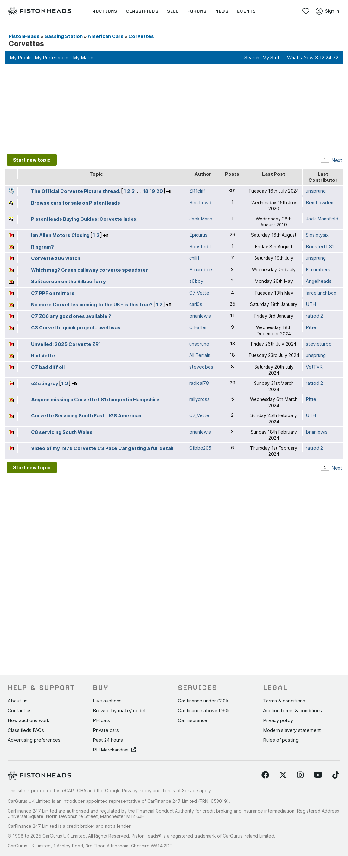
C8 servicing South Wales (62, 432)
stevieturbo (319, 344)
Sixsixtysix (317, 235)
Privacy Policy (136, 790)
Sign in (327, 11)
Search (251, 57)
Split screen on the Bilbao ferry (68, 281)
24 (328, 57)
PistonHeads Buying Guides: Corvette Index (84, 219)
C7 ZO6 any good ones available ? (71, 316)
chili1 (194, 258)
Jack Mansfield (322, 219)
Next (337, 160)
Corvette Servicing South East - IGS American (86, 416)
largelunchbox (321, 293)
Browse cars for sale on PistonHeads (75, 203)
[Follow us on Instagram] (300, 775)
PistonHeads (24, 36)
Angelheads (319, 281)
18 (145, 191)
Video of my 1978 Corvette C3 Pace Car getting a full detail (102, 448)
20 (159, 191)
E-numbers (318, 270)
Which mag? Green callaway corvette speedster (89, 270)
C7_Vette (199, 293)
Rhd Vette (43, 355)
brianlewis (200, 316)
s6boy (196, 281)
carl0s (195, 304)
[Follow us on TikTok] (335, 775)
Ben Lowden (319, 203)
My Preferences (52, 57)
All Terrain (199, 355)
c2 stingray (44, 383)
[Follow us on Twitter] (283, 775)
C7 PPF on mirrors (52, 293)
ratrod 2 (314, 316)
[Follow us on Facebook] (265, 775)
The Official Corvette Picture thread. (75, 191)
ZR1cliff (197, 191)
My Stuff (271, 57)
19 (152, 191)
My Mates (84, 57)
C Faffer (198, 327)
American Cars (105, 36)
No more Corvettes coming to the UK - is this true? (92, 304)
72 (335, 57)
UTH (311, 304)
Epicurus (198, 235)
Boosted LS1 (320, 247)
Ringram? (42, 247)
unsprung (316, 191)
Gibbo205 (200, 448)
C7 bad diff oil (48, 367)
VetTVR (314, 367)
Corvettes (141, 36)
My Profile (21, 57)
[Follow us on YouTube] (318, 775)
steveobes (201, 367)
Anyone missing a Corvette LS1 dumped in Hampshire (95, 399)
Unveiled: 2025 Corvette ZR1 (66, 344)
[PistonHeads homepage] (39, 11)
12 (321, 57)
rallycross (199, 399)
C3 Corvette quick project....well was (75, 328)
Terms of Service (180, 790)
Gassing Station (63, 36)
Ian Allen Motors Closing (60, 235)
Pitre (311, 327)
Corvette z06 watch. (56, 258)
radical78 (199, 383)
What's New (300, 57)
